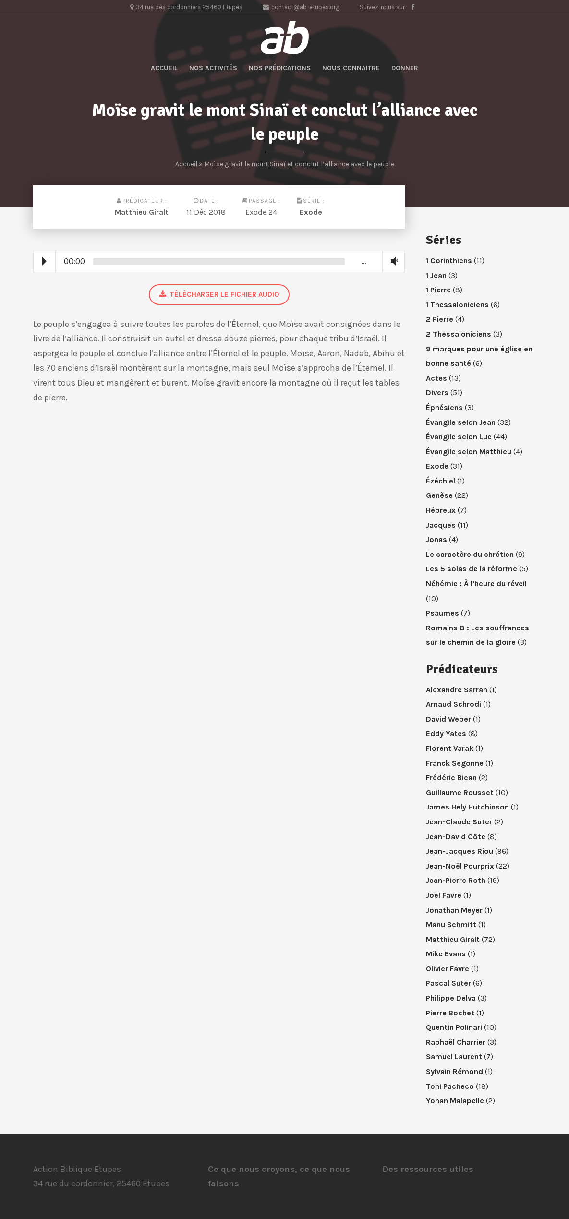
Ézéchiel (440, 480)
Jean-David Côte (455, 836)
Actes (436, 378)
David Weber (448, 719)
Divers (437, 392)
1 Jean (436, 275)
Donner (404, 68)
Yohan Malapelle (455, 1100)
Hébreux (441, 510)
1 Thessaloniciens (457, 304)
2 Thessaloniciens (458, 333)
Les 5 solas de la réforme (471, 568)
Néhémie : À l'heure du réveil (476, 583)
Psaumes (442, 612)
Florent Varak (449, 748)
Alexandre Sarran (456, 689)
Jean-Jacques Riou (459, 851)
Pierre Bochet (450, 1012)
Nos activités (213, 68)
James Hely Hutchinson (467, 806)
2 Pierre (439, 319)
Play (44, 261)
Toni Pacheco (450, 1086)
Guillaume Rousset (460, 792)
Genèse (439, 495)
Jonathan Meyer (454, 910)
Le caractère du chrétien (470, 554)
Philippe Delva (451, 997)
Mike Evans (446, 953)
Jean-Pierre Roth (455, 880)
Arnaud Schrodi (453, 704)
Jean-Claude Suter (459, 821)
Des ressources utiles (427, 1169)
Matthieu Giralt (142, 212)
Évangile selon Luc (459, 436)
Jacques (441, 525)
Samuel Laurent (454, 1056)
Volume (392, 261)
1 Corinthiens (449, 260)
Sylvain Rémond (454, 1071)
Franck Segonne (455, 763)
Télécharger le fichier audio (219, 294)
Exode (311, 212)
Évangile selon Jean (461, 422)
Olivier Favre (447, 968)
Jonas (436, 539)
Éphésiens (444, 407)
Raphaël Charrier (455, 1042)
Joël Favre (443, 895)
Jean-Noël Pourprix (460, 865)
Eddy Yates (446, 733)
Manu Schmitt (451, 924)
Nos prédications (280, 68)
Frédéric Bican (451, 777)
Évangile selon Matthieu (468, 451)
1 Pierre (438, 289)
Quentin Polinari (454, 1027)
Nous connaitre (351, 68)
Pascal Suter (448, 983)
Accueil (164, 68)
